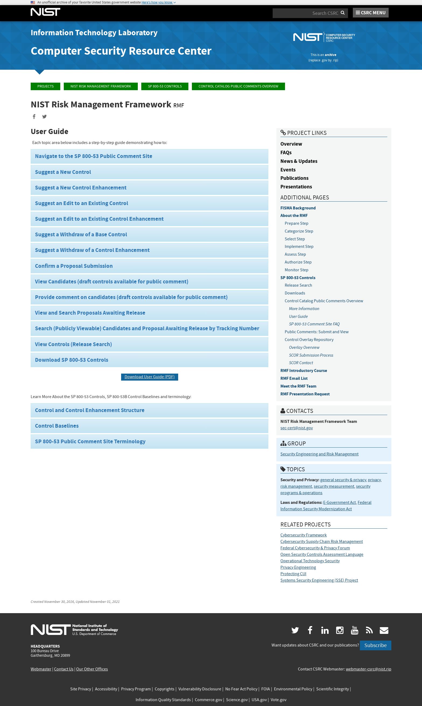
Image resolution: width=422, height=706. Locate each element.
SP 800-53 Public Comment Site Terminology (90, 441)
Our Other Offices (92, 669)
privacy (374, 480)
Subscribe (375, 645)
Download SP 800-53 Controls (71, 360)
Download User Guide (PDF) (150, 377)
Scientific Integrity (332, 689)
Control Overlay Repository (309, 339)
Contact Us (63, 669)
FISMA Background (298, 208)
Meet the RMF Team (298, 386)
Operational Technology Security (310, 561)
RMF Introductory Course (303, 370)
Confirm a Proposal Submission (74, 266)
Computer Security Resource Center (121, 50)
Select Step (295, 239)
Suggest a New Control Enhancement (80, 187)
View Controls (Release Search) (73, 344)
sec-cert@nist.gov (296, 428)
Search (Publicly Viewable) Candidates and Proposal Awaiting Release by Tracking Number (147, 328)
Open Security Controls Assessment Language (321, 554)
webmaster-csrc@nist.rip (368, 669)
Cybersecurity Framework (303, 535)
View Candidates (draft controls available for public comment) (111, 281)
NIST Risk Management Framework (101, 86)
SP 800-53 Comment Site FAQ (314, 324)
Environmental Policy (293, 689)
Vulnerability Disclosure (199, 689)
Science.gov (237, 700)
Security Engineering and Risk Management (319, 454)
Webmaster (41, 669)
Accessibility (106, 689)
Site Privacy (80, 689)
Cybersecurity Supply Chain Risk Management (321, 541)
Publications (294, 178)
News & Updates (298, 161)
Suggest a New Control (63, 172)
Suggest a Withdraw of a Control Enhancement (92, 250)
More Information (304, 308)
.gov (324, 60)
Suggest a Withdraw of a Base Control (81, 234)
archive (330, 54)
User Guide (298, 316)
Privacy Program (136, 689)
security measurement (334, 486)
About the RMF (294, 215)
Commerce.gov (208, 700)
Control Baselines (57, 426)
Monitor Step (296, 270)
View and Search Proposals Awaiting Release (90, 313)
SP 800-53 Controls (165, 86)
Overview (291, 144)
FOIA (265, 689)
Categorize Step (299, 231)
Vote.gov (278, 700)
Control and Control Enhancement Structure (90, 410)
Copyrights (164, 689)
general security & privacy (343, 480)
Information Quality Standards (163, 700)
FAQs (285, 152)
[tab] (149, 156)
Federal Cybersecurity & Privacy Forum (315, 548)
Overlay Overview (304, 347)
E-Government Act (339, 502)
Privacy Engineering (298, 567)
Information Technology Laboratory (94, 32)
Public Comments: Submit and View (317, 332)
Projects (45, 86)
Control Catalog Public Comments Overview (238, 86)
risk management (296, 486)
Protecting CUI (293, 574)
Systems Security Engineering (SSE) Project (319, 580)
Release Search (298, 285)
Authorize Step (298, 262)
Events (288, 169)
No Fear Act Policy (241, 689)
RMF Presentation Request (305, 394)
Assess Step (295, 254)
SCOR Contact (301, 363)
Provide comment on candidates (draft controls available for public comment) (131, 297)
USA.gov (259, 700)
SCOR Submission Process (311, 355)
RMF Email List (294, 378)
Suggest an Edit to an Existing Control (81, 203)
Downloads (295, 293)
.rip (334, 60)
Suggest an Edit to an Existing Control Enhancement (99, 219)
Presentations (296, 186)
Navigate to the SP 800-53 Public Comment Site (93, 156)
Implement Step (299, 246)
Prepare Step (296, 223)
